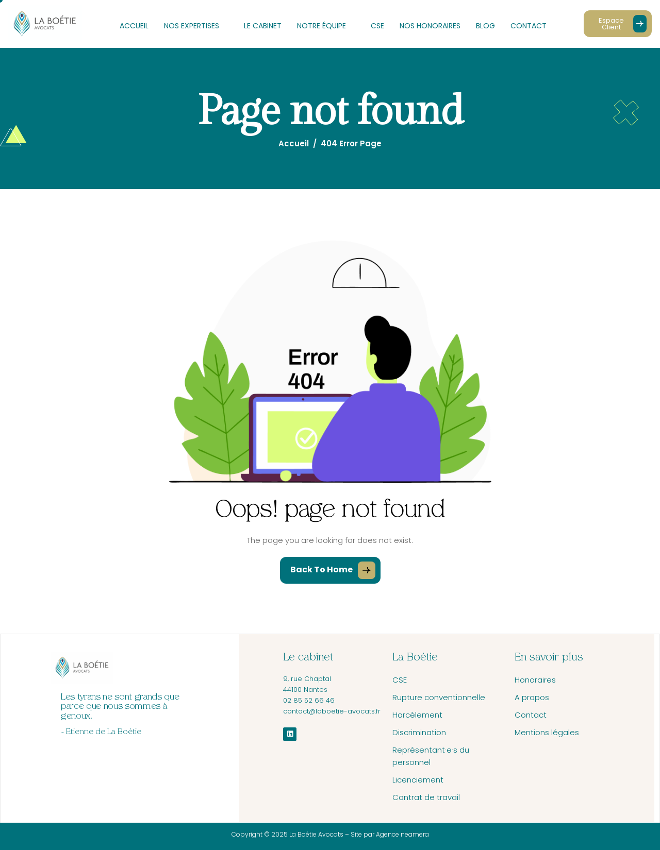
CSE (377, 26)
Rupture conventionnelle (438, 697)
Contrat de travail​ (426, 797)
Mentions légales (547, 732)
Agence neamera (401, 834)
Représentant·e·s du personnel (430, 756)
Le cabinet (263, 26)
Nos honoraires (430, 26)
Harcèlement (417, 714)
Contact (528, 26)
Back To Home (332, 570)
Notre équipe (326, 26)
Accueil (134, 26)
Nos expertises (196, 26)
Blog (485, 26)
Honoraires (535, 679)
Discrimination (419, 732)
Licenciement (417, 779)
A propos (532, 697)
